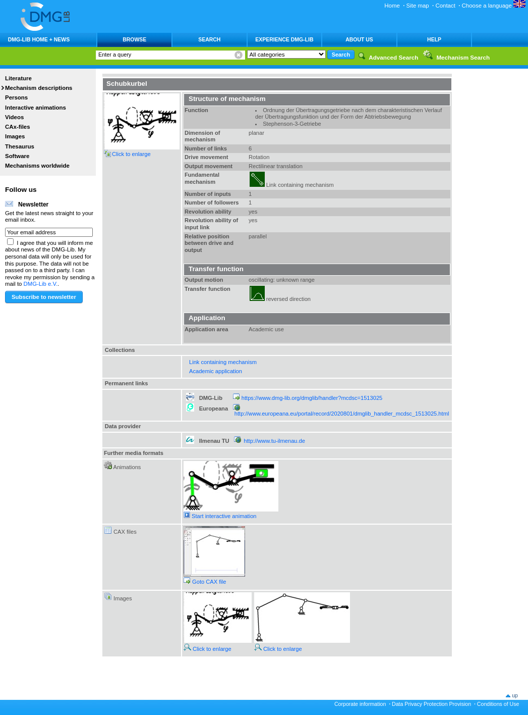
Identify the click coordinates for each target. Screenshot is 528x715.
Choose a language (493, 6)
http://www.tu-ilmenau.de (274, 441)
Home (392, 6)
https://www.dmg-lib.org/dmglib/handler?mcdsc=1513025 (312, 398)
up (515, 695)
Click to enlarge (207, 649)
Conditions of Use (498, 704)
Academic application (215, 371)
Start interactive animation (220, 516)
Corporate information (360, 704)
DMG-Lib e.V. (41, 284)
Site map (417, 6)
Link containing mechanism (223, 362)
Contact (445, 6)
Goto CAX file (205, 582)
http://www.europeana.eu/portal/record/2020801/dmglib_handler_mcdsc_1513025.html (341, 414)
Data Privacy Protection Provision (431, 704)
